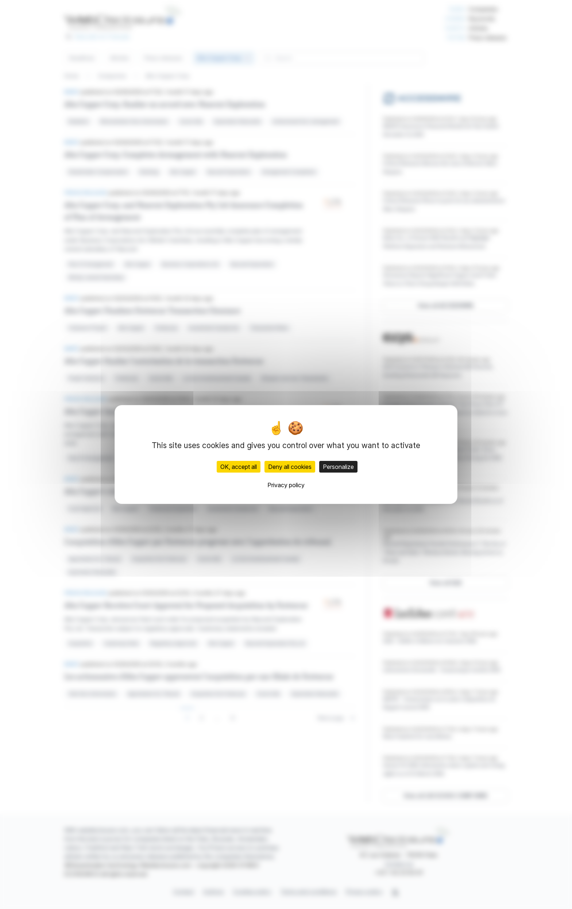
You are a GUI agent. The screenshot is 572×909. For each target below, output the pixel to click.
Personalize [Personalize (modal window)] (338, 466)
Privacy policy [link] (286, 485)
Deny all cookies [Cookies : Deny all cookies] (290, 466)
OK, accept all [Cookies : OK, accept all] (238, 466)
